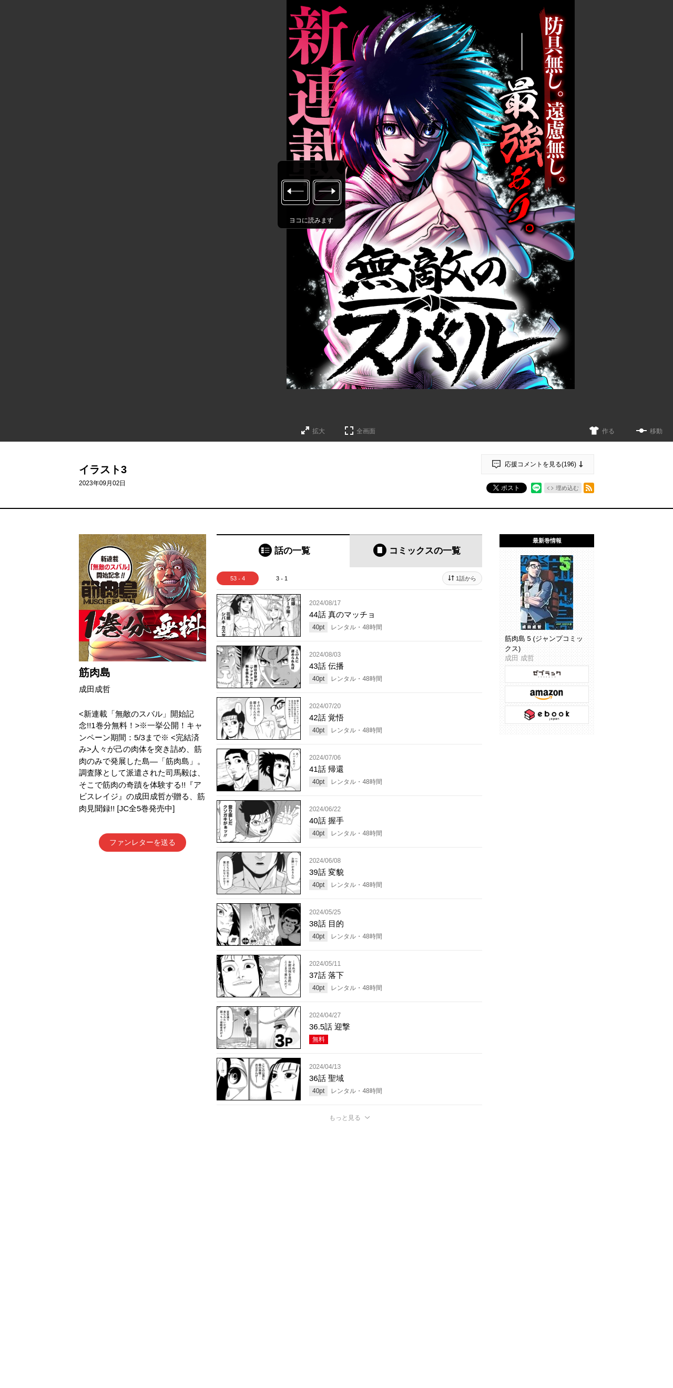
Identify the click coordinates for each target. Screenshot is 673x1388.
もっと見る (345, 1117)
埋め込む (567, 488)
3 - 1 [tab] (282, 578)
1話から (466, 578)
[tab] (283, 550)
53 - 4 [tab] (237, 578)
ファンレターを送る (142, 842)
